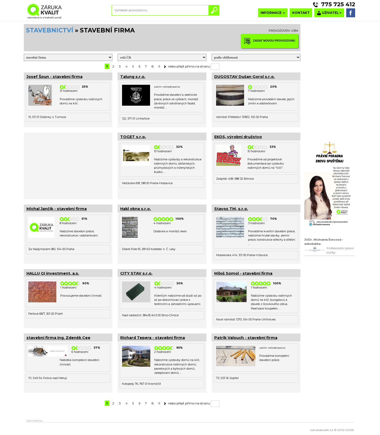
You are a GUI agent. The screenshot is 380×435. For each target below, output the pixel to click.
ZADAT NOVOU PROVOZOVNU (269, 41)
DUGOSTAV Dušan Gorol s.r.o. (244, 76)
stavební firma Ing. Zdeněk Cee (58, 337)
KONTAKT (301, 13)
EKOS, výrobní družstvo (238, 136)
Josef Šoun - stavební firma (54, 76)
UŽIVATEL (329, 13)
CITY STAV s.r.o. (136, 273)
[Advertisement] (68, 165)
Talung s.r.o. (132, 76)
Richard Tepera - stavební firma (152, 337)
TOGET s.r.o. (133, 136)
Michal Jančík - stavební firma (56, 208)
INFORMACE (273, 13)
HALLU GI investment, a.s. (52, 273)
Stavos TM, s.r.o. (231, 208)
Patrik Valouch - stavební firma (245, 337)
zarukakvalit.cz (321, 430)
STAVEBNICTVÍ (49, 30)
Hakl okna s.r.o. (135, 208)
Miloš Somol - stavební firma (243, 273)
